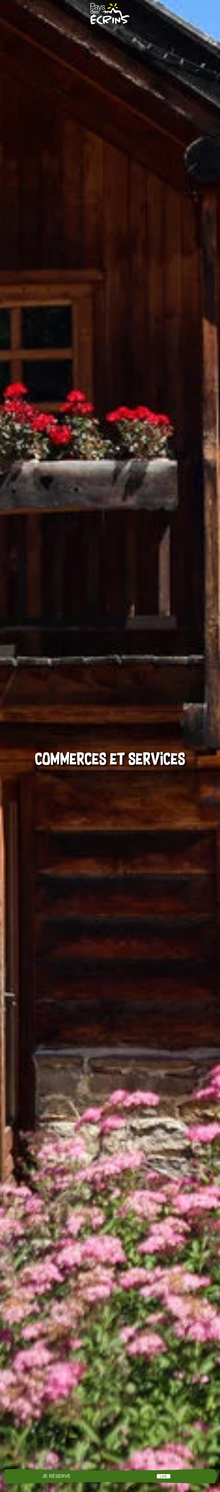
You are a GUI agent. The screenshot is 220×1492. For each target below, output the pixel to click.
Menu (110, 1476)
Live (163, 1476)
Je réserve (56, 1476)
